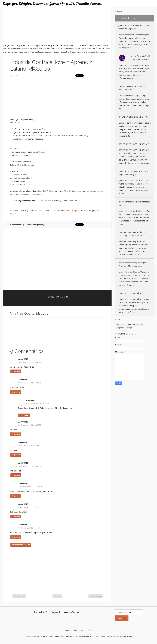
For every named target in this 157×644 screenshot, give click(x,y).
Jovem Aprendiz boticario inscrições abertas (134, 203)
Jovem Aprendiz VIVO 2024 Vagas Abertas (140, 57)
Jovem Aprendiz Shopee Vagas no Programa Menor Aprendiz (134, 264)
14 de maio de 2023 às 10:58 (29, 528)
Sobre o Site (78, 630)
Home (67, 630)
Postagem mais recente (19, 596)
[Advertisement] (57, 25)
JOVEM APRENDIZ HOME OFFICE (134, 116)
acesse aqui (41, 200)
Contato (91, 630)
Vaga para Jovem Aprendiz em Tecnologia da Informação (132, 234)
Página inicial (57, 596)
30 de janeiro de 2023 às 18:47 (37, 403)
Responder (16, 371)
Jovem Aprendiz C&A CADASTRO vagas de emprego (133, 173)
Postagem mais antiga (95, 596)
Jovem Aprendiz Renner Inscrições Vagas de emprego (134, 27)
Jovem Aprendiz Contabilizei (131, 293)
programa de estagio (124, 328)
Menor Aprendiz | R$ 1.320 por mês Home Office (133, 88)
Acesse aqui (71, 210)
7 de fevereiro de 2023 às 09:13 (30, 487)
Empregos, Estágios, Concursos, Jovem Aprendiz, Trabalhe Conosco (53, 3)
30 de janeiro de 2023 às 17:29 (29, 362)
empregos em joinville (135, 324)
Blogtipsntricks (126, 636)
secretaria (120, 324)
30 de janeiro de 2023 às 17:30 (29, 383)
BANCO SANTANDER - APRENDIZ (134, 144)
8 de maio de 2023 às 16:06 (28, 507)
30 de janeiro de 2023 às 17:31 (29, 466)
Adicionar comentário (21, 545)
